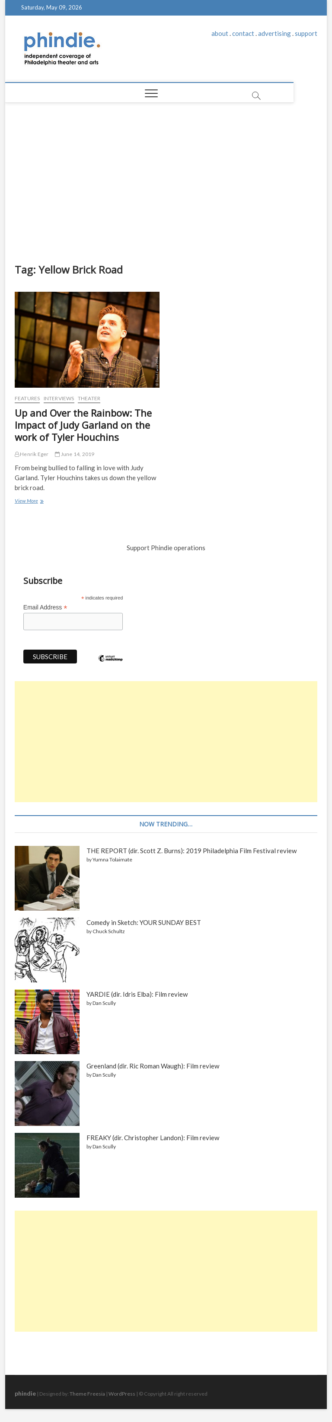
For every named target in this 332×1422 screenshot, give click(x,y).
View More (28, 501)
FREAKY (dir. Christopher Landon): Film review (152, 1137)
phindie (25, 1393)
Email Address (45, 607)
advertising (274, 33)
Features (27, 398)
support (306, 33)
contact (243, 33)
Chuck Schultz (109, 931)
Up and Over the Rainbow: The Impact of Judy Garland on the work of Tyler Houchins (83, 424)
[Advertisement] (166, 180)
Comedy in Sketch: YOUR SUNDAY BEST (143, 922)
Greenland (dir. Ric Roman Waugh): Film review (152, 1066)
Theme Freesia (87, 1393)
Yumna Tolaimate (112, 859)
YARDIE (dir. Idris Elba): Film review (137, 994)
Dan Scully (104, 1003)
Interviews (59, 398)
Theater (89, 398)
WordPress (122, 1393)
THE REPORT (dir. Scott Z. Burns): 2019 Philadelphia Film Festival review (191, 850)
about (219, 33)
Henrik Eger (32, 454)
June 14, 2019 (74, 454)
